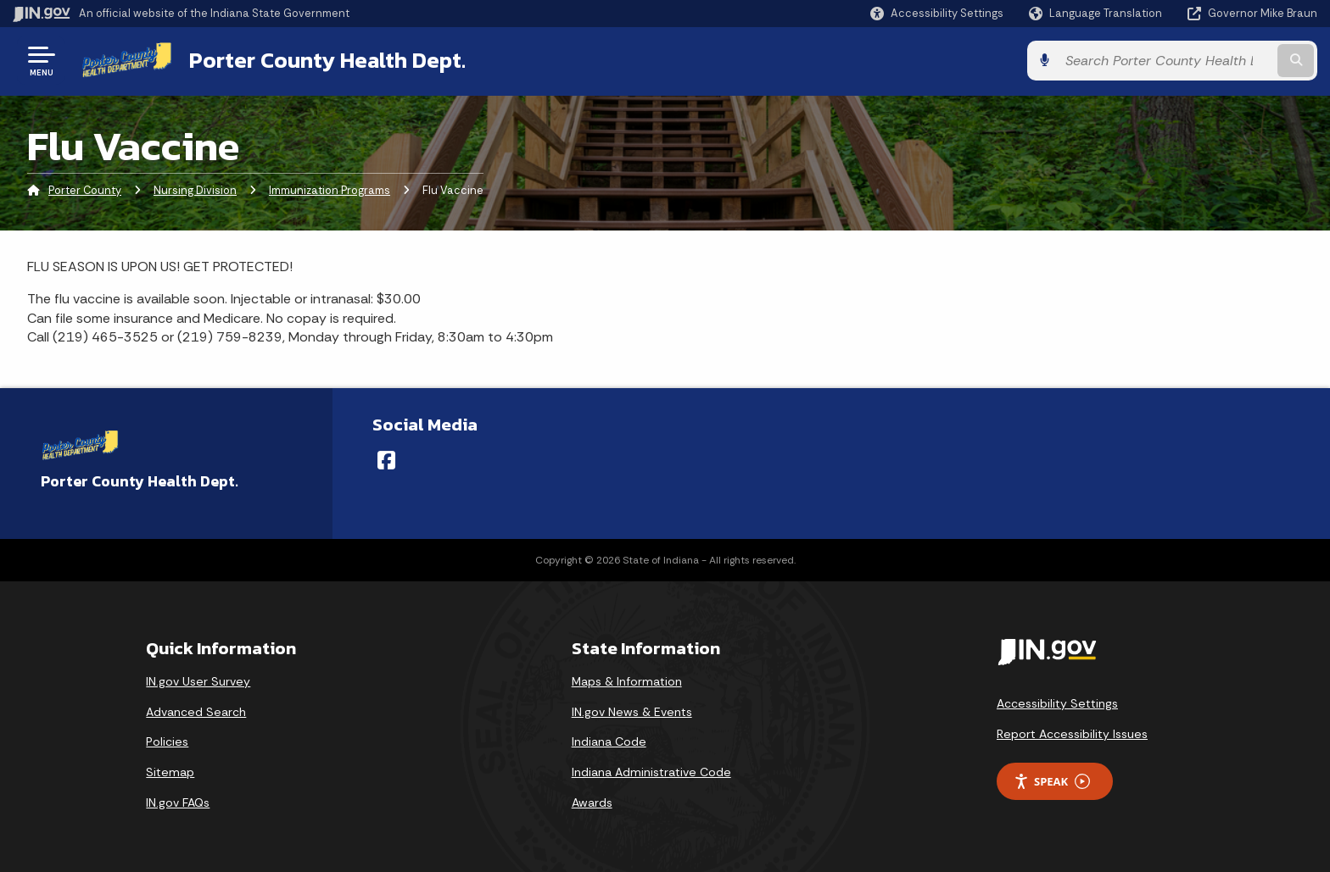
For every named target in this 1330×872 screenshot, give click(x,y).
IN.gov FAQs (178, 802)
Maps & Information (627, 681)
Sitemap (170, 772)
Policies (167, 741)
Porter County (84, 190)
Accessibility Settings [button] (1057, 703)
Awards (592, 802)
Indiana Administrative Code (651, 772)
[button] (936, 13)
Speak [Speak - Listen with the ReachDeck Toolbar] (1052, 782)
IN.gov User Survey (198, 681)
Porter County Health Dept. (327, 60)
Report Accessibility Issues (1072, 733)
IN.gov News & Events (632, 711)
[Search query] (1165, 60)
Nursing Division (195, 190)
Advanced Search (196, 711)
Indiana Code (609, 741)
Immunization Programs (329, 190)
